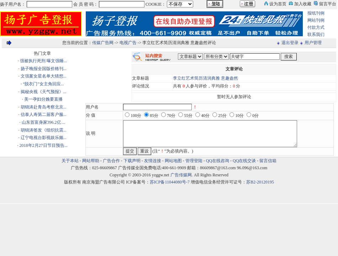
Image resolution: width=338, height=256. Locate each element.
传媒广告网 (102, 42)
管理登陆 (193, 160)
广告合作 (111, 160)
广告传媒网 (181, 174)
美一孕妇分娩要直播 (43, 99)
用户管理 (313, 42)
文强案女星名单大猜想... (44, 76)
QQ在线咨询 (218, 160)
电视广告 (128, 42)
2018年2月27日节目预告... (44, 145)
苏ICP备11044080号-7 (170, 182)
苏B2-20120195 (260, 182)
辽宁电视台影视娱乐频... (44, 137)
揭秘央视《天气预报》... (44, 91)
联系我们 (315, 34)
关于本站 (70, 160)
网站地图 (173, 160)
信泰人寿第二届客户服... (44, 114)
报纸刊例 (315, 13)
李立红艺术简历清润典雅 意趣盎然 (205, 78)
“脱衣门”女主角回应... (43, 83)
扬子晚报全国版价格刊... (44, 68)
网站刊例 (315, 20)
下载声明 (132, 160)
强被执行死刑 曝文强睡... (43, 60)
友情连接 (152, 160)
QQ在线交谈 (244, 160)
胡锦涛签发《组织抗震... (44, 130)
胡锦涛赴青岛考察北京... (44, 107)
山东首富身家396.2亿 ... (43, 122)
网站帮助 (90, 160)
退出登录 (290, 42)
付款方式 (315, 27)
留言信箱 (267, 160)
